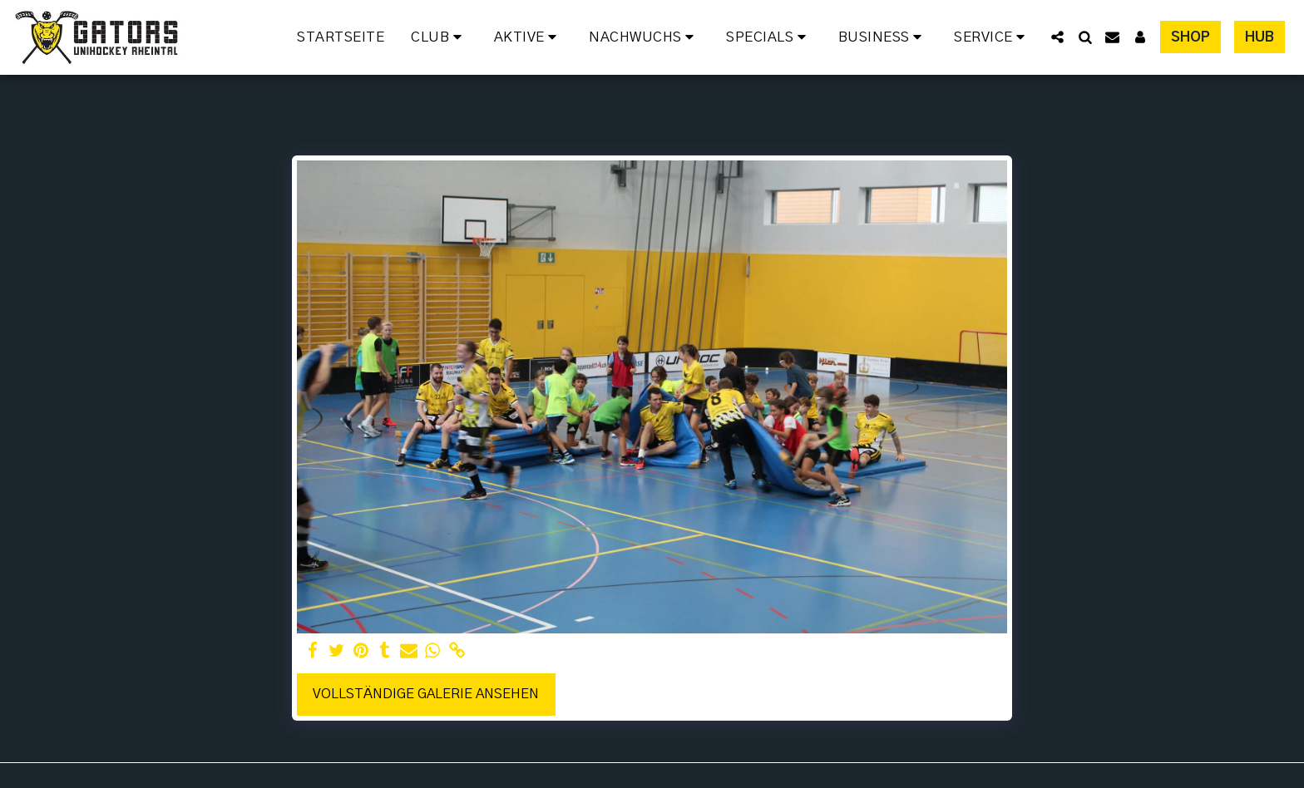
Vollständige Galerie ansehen (426, 694)
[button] (439, 37)
